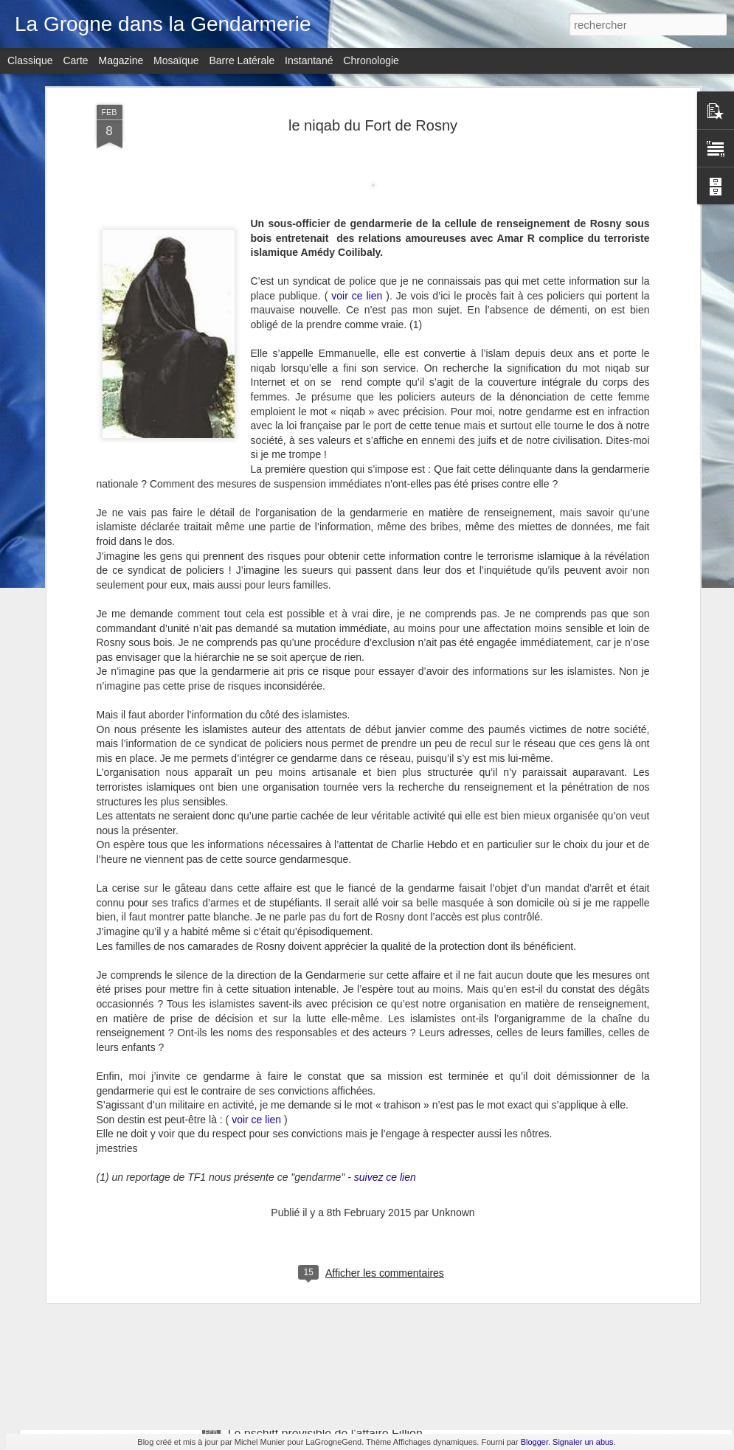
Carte (75, 60)
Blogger (534, 1441)
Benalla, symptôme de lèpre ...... (146, 850)
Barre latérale (241, 60)
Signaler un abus (583, 1441)
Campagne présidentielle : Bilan (311, 931)
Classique (29, 60)
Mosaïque (175, 60)
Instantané (309, 60)
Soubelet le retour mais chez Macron (324, 1266)
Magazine (121, 60)
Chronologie (371, 60)
